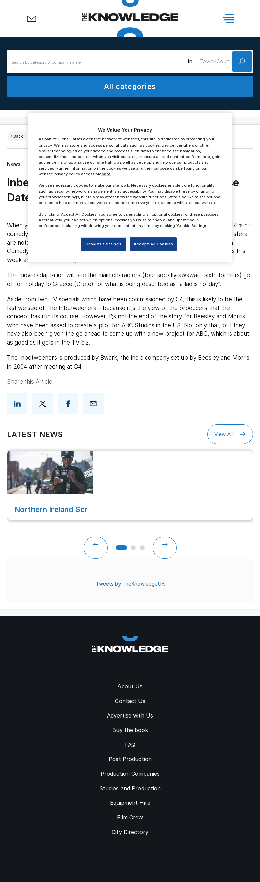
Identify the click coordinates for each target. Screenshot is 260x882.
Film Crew (130, 817)
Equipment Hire (130, 802)
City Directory (130, 832)
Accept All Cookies (153, 244)
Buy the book (130, 730)
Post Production (130, 759)
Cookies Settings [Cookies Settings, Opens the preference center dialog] (103, 244)
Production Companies (130, 773)
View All (230, 434)
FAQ (130, 744)
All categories (130, 86)
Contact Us (130, 701)
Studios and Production (130, 788)
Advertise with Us (130, 715)
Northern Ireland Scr (51, 509)
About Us (130, 686)
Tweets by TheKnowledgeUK (130, 583)
